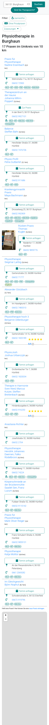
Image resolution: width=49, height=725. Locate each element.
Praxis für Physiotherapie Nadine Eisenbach (14, 61)
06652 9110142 (19, 506)
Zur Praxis (24, 107)
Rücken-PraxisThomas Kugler (26, 228)
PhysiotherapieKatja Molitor (13, 553)
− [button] (6, 619)
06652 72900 (18, 83)
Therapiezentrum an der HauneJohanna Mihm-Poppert (16, 97)
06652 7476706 (19, 150)
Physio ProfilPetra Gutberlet (13, 161)
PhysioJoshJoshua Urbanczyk (15, 354)
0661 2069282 (18, 572)
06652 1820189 (19, 338)
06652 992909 (18, 213)
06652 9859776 (30, 250)
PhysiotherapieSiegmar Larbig (13, 261)
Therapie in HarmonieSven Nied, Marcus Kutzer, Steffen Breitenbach (16, 390)
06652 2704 (17, 442)
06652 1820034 (19, 376)
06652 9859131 (19, 542)
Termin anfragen (24, 74)
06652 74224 (18, 472)
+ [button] (6, 615)
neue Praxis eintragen (36, 608)
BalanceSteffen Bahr (11, 130)
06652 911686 (18, 180)
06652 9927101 (19, 116)
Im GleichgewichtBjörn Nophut (14, 583)
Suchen (38, 4)
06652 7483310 (19, 307)
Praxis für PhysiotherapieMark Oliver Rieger (15, 517)
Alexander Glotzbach (16, 289)
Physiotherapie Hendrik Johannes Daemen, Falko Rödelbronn (14, 453)
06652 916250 (18, 410)
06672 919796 (18, 600)
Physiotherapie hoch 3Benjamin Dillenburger (17, 318)
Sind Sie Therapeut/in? (24, 10)
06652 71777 (18, 277)
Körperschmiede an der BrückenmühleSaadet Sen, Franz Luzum (15, 486)
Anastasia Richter (14, 424)
